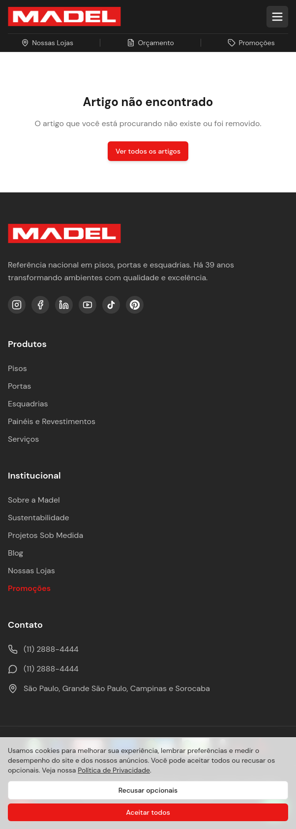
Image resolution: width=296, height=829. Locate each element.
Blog (15, 553)
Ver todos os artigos (148, 151)
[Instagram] (17, 305)
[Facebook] (40, 305)
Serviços (23, 439)
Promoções (29, 588)
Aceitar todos (148, 812)
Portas (19, 386)
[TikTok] (111, 305)
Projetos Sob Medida (45, 535)
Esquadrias (28, 404)
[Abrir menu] (277, 16)
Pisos (17, 368)
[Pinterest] (135, 305)
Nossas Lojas (31, 570)
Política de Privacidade (114, 770)
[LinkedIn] (64, 305)
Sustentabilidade (38, 517)
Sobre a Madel (34, 500)
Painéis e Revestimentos (51, 421)
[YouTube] (87, 305)
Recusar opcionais (148, 790)
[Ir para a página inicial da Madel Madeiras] (64, 17)
